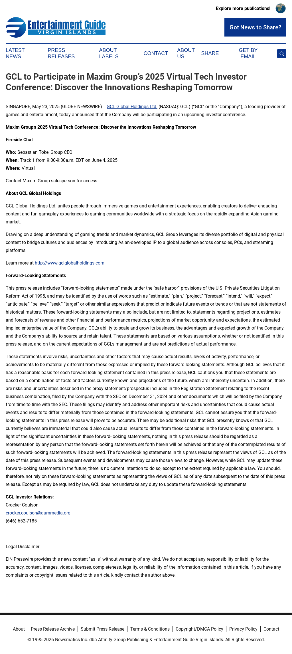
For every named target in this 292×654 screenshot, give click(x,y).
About (19, 629)
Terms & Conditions (150, 629)
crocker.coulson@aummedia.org (38, 513)
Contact (155, 53)
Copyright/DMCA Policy (199, 629)
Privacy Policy (243, 629)
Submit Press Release (102, 629)
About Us (186, 53)
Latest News (15, 53)
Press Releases (61, 53)
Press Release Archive (53, 629)
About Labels (109, 53)
